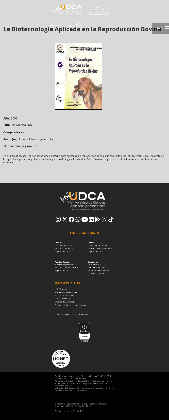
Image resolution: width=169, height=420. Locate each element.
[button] (160, 28)
